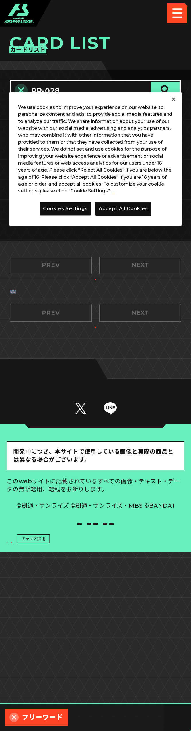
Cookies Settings (140, 648)
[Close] (173, 99)
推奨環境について (51, 648)
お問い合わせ (140, 668)
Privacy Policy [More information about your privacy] (129, 191)
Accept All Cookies (123, 208)
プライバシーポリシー (51, 668)
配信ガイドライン (95, 688)
